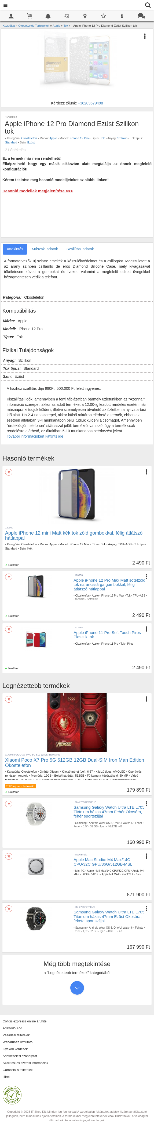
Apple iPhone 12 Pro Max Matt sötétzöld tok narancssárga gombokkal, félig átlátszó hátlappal (109, 584)
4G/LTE (112, 826)
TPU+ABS (124, 544)
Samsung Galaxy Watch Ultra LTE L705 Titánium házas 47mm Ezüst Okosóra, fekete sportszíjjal (109, 916)
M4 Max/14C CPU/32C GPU (113, 870)
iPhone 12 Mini (80, 544)
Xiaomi (54, 771)
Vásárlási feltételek (16, 1035)
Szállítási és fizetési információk (25, 1063)
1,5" (85, 826)
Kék (29, 548)
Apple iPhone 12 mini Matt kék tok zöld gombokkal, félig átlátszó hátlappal (73, 535)
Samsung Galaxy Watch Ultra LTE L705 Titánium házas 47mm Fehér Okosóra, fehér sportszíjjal (109, 811)
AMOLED (119, 771)
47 (120, 826)
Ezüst (31, 142)
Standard (11, 142)
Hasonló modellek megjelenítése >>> (37, 191)
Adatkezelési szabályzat (20, 1056)
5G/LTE (104, 779)
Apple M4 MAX (111, 874)
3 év (138, 874)
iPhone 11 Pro (109, 643)
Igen (102, 826)
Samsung (80, 823)
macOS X (128, 874)
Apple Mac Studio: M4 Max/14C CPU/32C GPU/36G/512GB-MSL (103, 861)
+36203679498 (90, 103)
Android (23, 775)
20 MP (78, 779)
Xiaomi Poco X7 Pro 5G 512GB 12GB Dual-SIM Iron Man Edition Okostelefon (74, 762)
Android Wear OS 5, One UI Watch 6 (111, 823)
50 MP (123, 775)
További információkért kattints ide (35, 436)
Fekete (139, 927)
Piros (130, 643)
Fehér (138, 823)
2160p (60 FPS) (29, 779)
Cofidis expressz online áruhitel (25, 1021)
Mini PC (80, 870)
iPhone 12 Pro (79, 138)
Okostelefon (29, 138)
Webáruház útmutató (17, 1042)
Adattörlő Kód (12, 1028)
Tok (102, 138)
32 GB (94, 826)
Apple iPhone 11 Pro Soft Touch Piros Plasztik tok (107, 634)
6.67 (90, 771)
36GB (85, 874)
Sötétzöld (92, 599)
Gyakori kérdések (15, 1049)
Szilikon (122, 138)
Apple (53, 138)
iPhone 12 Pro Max (112, 595)
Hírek (6, 1077)
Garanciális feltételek (17, 1070)
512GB (79, 775)
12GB (48, 775)
